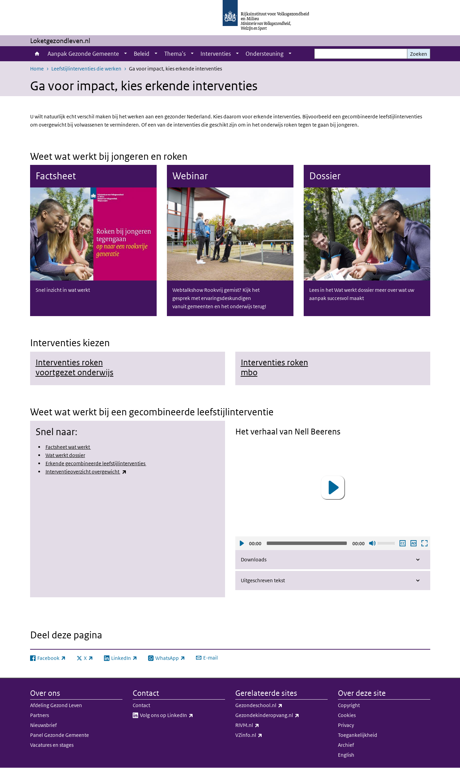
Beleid (141, 53)
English (346, 755)
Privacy (346, 725)
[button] (332, 487)
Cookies (347, 715)
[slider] (307, 543)
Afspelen (241, 542)
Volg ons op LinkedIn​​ (181, 715)
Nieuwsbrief (43, 725)
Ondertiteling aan (402, 542)
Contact (141, 705)
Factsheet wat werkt (68, 447)
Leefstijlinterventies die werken (86, 68)
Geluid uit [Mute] (372, 542)
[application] (332, 487)
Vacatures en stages (52, 745)
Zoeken (418, 54)
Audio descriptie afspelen (413, 542)
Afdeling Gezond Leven (56, 705)
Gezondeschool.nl (274, 705)
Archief (346, 745)
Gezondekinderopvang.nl (281, 715)
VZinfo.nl (263, 735)
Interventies (215, 53)
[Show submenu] (125, 53)
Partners (39, 715)
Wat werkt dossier (65, 455)
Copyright (349, 705)
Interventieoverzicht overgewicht (86, 471)
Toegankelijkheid (357, 735)
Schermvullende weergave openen (424, 542)
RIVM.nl (262, 725)
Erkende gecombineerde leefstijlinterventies (95, 463)
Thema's (175, 53)
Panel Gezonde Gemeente (59, 735)
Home (37, 53)
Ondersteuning (265, 53)
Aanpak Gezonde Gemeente (83, 53)
